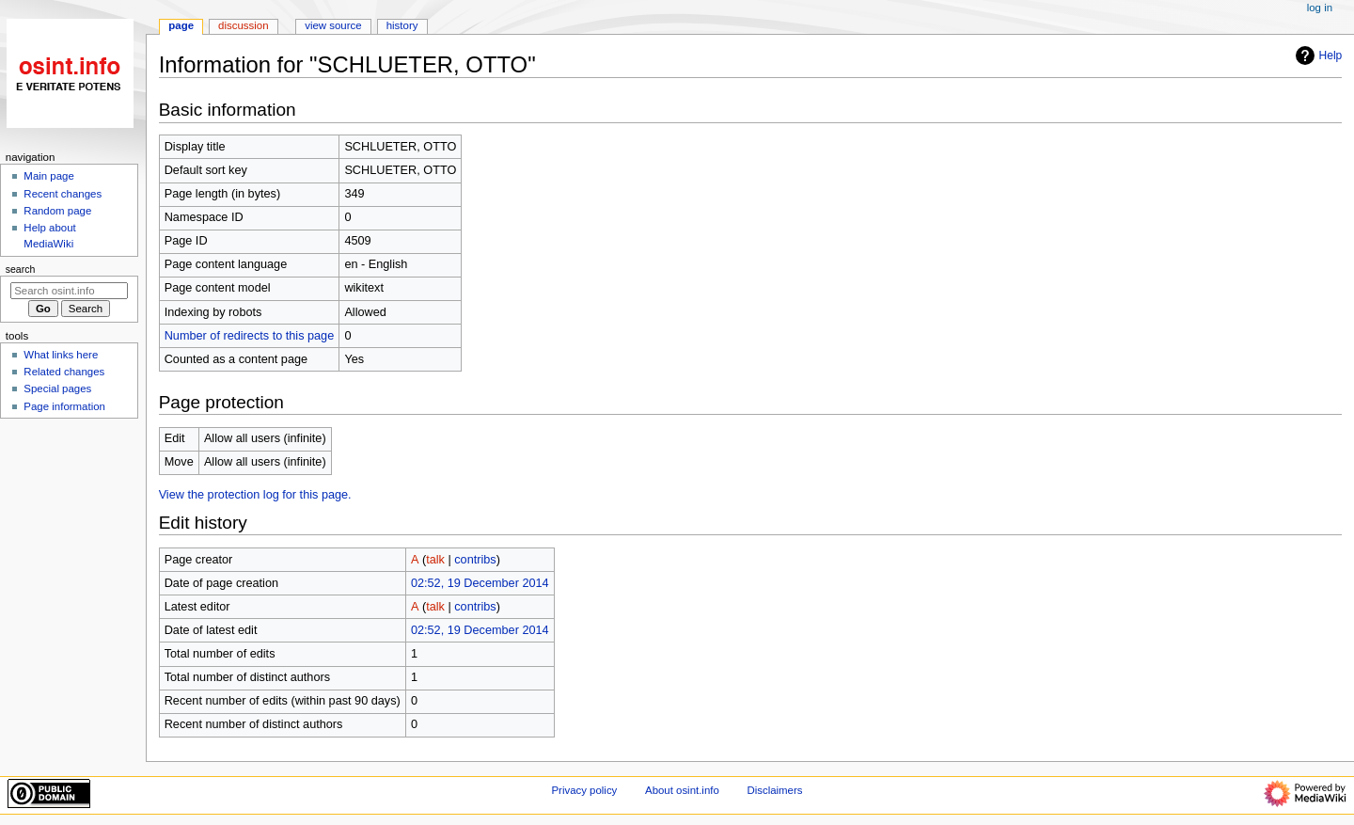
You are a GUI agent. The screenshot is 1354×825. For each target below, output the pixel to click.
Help (1317, 55)
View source (333, 25)
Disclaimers (774, 790)
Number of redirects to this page (250, 335)
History (402, 25)
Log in (1319, 7)
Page (181, 25)
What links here (61, 354)
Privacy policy (585, 790)
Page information (64, 406)
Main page (49, 176)
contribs (475, 559)
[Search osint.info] (69, 290)
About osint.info (682, 790)
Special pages (57, 388)
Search (21, 269)
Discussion (243, 25)
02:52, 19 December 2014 (480, 583)
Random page (57, 210)
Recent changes (63, 193)
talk (435, 559)
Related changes (64, 371)
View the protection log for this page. (255, 494)
